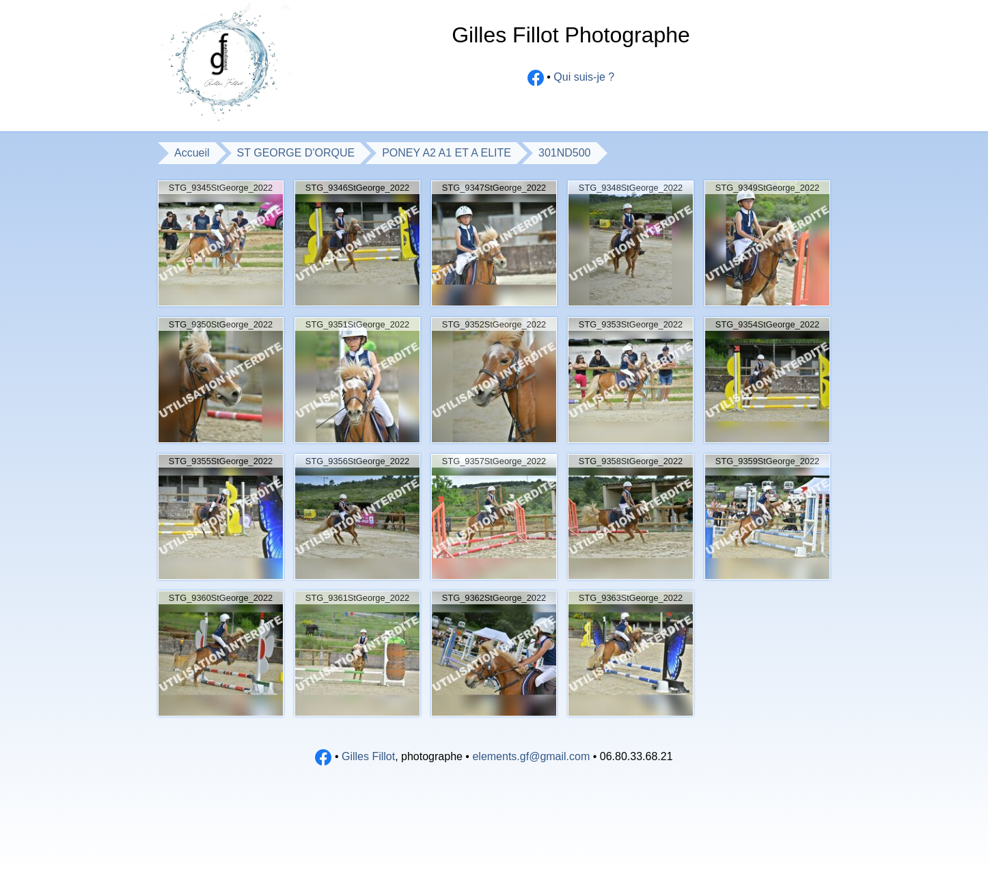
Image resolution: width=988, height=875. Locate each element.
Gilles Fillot (368, 756)
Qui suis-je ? (583, 77)
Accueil (192, 153)
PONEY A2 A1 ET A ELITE (446, 153)
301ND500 (564, 153)
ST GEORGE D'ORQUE (296, 153)
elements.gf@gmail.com (531, 756)
